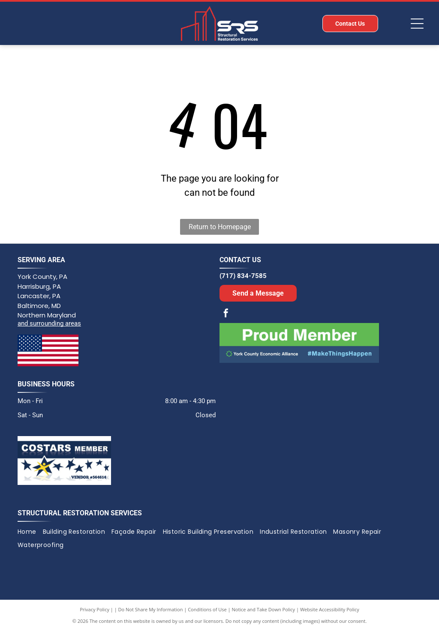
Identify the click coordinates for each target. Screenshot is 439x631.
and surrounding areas (49, 323)
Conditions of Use (207, 609)
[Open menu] (417, 23)
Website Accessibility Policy (329, 609)
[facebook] (226, 314)
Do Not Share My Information (150, 609)
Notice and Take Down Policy (263, 609)
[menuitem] (30, 531)
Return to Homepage (220, 227)
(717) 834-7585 (243, 276)
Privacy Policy (94, 609)
